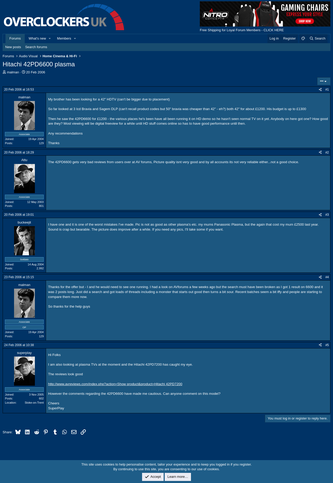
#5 (327, 345)
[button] (50, 38)
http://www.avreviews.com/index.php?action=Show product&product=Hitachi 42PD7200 (115, 384)
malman (13, 72)
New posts (13, 47)
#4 (327, 277)
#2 (327, 152)
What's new (37, 38)
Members (64, 38)
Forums (15, 38)
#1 (327, 89)
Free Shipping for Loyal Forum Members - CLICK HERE (242, 30)
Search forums (36, 47)
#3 (327, 215)
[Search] (317, 38)
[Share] (320, 90)
